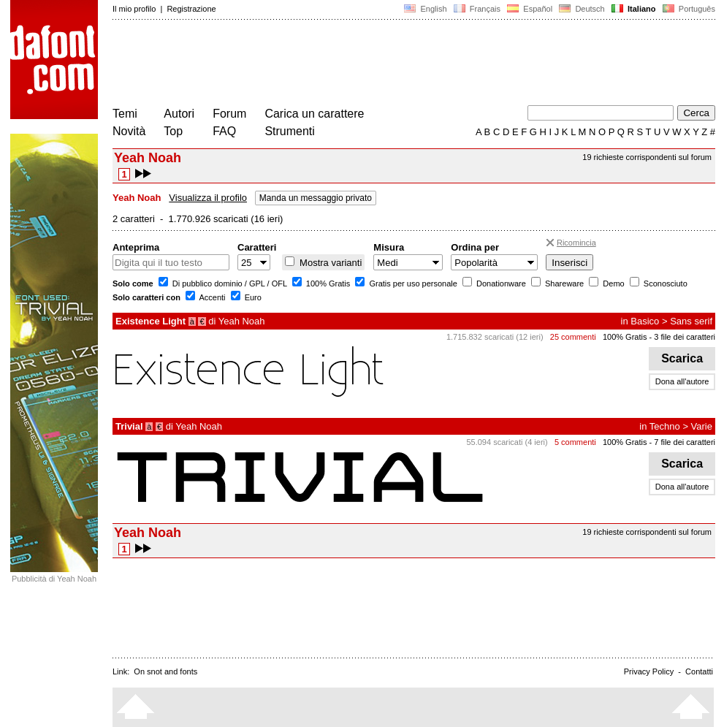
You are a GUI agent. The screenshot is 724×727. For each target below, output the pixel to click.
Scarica (682, 358)
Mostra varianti (329, 262)
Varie (701, 426)
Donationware (500, 283)
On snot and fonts (165, 671)
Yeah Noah (241, 321)
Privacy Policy (649, 671)
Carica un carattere (314, 113)
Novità (129, 131)
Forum (229, 113)
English (425, 8)
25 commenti (573, 336)
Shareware (563, 283)
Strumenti (289, 131)
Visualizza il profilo (208, 197)
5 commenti (575, 442)
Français (477, 8)
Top (173, 131)
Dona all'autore (682, 381)
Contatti (699, 671)
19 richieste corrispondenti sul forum (647, 157)
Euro (252, 297)
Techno (664, 426)
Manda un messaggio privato (315, 198)
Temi (125, 113)
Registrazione (191, 8)
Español (530, 8)
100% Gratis (327, 283)
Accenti (211, 297)
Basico (644, 321)
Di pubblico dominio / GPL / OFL (228, 283)
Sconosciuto (664, 283)
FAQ (224, 131)
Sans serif (691, 321)
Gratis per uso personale (412, 283)
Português (687, 8)
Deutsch (582, 8)
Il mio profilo (134, 8)
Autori (179, 113)
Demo (612, 283)
